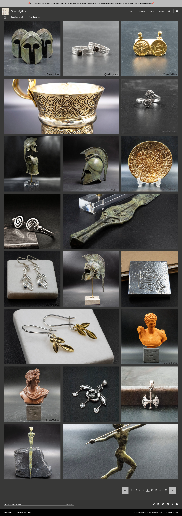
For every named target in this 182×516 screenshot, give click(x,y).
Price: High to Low (34, 17)
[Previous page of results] (125, 490)
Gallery (161, 11)
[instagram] (168, 504)
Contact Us (8, 512)
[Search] (169, 11)
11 (147, 490)
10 (143, 490)
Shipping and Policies (24, 512)
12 (152, 490)
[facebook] (159, 504)
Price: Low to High (17, 17)
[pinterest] (172, 504)
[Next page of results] (172, 490)
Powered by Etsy (172, 512)
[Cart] (176, 11)
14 (160, 490)
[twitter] (154, 504)
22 (166, 490)
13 (156, 490)
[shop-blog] (163, 504)
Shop (131, 11)
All (5, 17)
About (152, 11)
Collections (141, 11)
